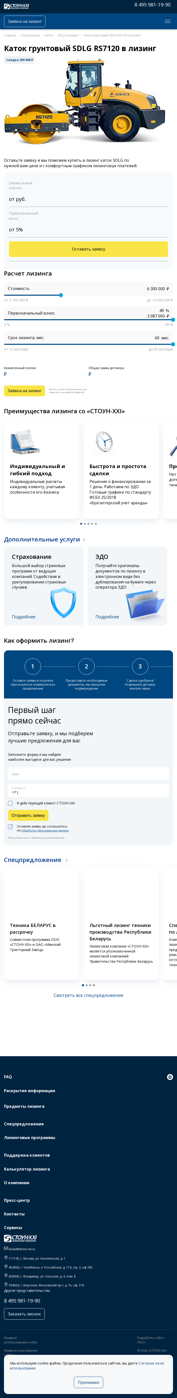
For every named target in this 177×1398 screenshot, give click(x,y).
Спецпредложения (33, 866)
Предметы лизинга (24, 1106)
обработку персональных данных (46, 836)
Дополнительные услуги (42, 542)
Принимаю (88, 1382)
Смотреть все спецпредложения (88, 1001)
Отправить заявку (30, 820)
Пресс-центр (17, 1200)
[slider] (61, 296)
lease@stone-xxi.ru (22, 1249)
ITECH (141, 1343)
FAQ (8, 1077)
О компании (16, 1182)
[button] (81, 526)
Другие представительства (27, 1290)
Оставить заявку (88, 250)
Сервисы (13, 1227)
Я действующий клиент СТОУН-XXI (41, 808)
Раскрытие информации (29, 1090)
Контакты (14, 1214)
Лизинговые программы (29, 1137)
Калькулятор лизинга (27, 1169)
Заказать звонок (25, 1314)
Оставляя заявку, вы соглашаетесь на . (40, 834)
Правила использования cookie (20, 1341)
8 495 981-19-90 (152, 4)
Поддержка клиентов (27, 1155)
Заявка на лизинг (27, 21)
